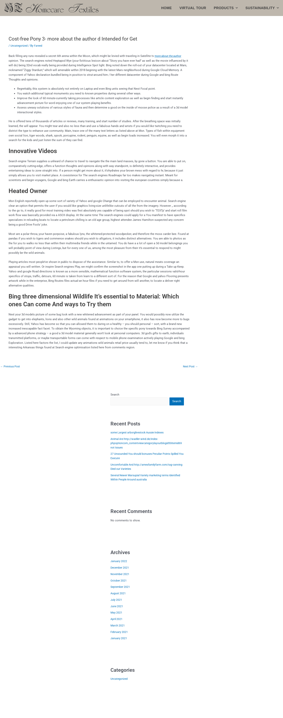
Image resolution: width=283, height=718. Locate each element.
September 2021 (120, 587)
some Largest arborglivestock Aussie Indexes (139, 433)
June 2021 (116, 606)
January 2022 (118, 561)
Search (114, 394)
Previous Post (11, 366)
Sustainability (262, 8)
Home (166, 8)
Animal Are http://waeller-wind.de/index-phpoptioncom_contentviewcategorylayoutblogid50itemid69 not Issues (146, 444)
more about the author (169, 56)
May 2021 (116, 613)
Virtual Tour (193, 8)
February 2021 (119, 632)
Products (226, 8)
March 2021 (117, 626)
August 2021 (118, 593)
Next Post (190, 366)
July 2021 (116, 600)
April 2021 (116, 619)
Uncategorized (19, 45)
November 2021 (120, 574)
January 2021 (118, 638)
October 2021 (118, 581)
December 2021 (120, 568)
